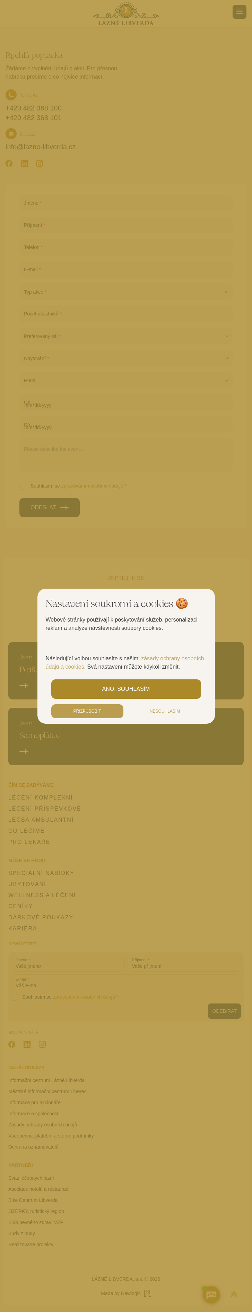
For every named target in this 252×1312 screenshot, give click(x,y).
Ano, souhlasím (126, 689)
